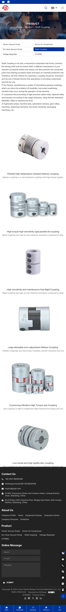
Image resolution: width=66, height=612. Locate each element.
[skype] (62, 571)
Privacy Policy (38, 595)
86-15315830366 (8, 2)
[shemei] (62, 583)
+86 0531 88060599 (14, 479)
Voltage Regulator (10, 54)
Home (19, 27)
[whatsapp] (62, 577)
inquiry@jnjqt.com (3, 2)
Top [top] (59, 610)
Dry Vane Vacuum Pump (12, 49)
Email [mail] (7, 610)
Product (29, 27)
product (46, 610)
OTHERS (38, 54)
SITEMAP (27, 595)
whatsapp (19, 610)
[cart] (62, 553)
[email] (62, 559)
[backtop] (62, 589)
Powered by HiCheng (37, 592)
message (33, 610)
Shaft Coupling (42, 27)
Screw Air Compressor (44, 44)
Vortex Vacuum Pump (11, 44)
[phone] (62, 565)
